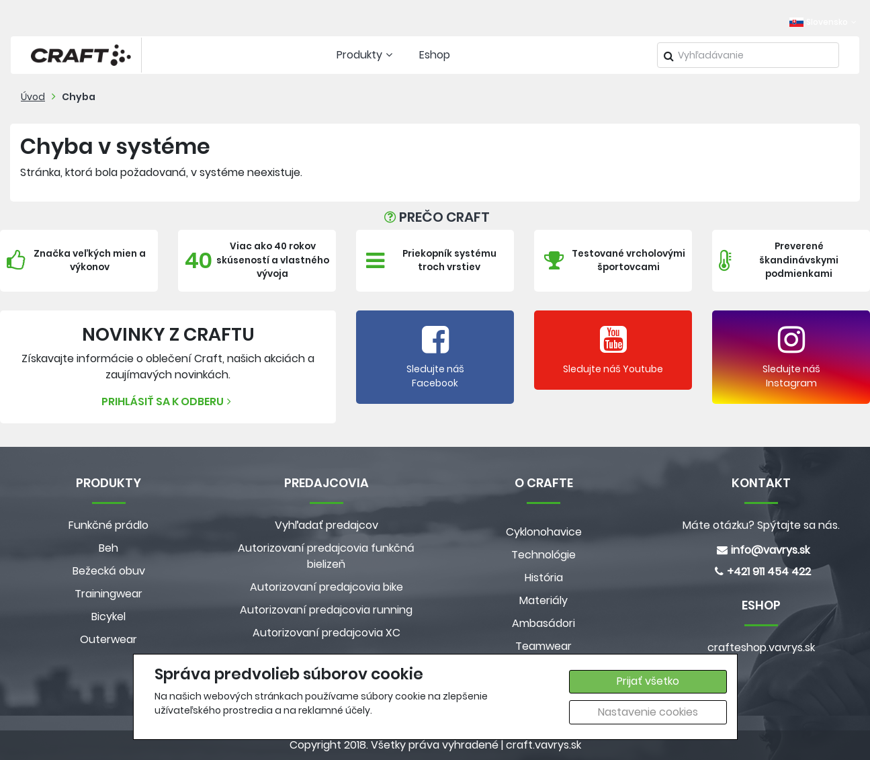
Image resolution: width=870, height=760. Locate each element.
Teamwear (543, 646)
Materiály (543, 600)
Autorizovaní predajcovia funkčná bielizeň (326, 556)
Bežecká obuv (109, 571)
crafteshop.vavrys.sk (761, 647)
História (544, 577)
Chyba (78, 96)
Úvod (33, 96)
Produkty (366, 54)
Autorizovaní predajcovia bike (326, 587)
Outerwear (108, 639)
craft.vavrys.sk (543, 745)
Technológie (543, 554)
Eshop (434, 54)
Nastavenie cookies (648, 712)
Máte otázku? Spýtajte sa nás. (761, 525)
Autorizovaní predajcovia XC (326, 632)
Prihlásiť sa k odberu (167, 401)
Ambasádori (543, 623)
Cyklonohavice (544, 532)
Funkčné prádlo (108, 525)
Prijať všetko (648, 681)
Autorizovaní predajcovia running (326, 610)
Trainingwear (108, 593)
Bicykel (108, 616)
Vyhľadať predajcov (326, 525)
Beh (108, 548)
